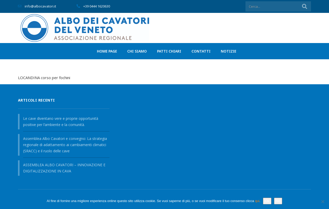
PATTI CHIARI (169, 51)
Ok (267, 201)
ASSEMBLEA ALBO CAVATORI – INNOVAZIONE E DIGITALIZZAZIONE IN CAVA (64, 167)
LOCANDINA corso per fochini (44, 77)
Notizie (228, 51)
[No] (322, 201)
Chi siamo (137, 51)
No (278, 201)
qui (257, 201)
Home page (107, 51)
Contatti (201, 51)
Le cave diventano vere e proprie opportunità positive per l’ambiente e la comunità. (60, 121)
